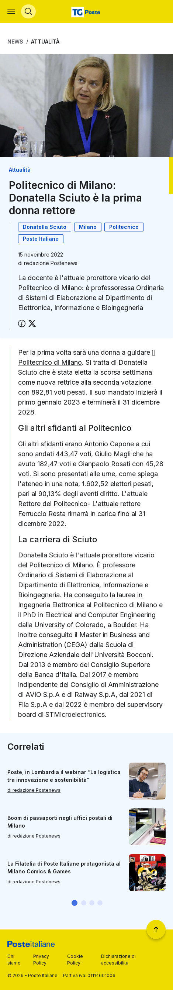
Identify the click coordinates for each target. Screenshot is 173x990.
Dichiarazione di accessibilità (118, 959)
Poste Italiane (41, 239)
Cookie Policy (75, 959)
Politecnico (124, 227)
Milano (88, 227)
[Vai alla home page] (86, 11)
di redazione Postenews (33, 790)
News (15, 41)
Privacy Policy (41, 959)
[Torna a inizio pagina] (156, 929)
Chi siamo (14, 959)
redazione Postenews (50, 263)
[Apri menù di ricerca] (28, 11)
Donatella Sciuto (44, 227)
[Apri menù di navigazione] (11, 11)
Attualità (45, 41)
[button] (74, 903)
